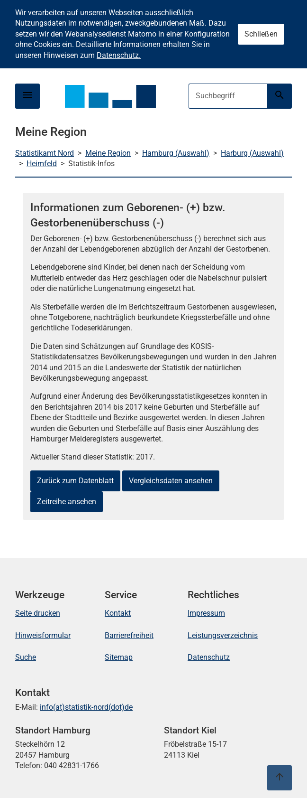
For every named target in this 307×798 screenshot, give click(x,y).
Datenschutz (209, 657)
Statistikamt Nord (44, 153)
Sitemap (119, 657)
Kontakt (118, 613)
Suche (25, 657)
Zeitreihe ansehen (66, 501)
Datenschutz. (119, 55)
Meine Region (108, 153)
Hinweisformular (43, 635)
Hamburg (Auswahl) (175, 153)
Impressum (206, 613)
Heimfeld (42, 163)
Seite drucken (37, 613)
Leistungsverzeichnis (223, 635)
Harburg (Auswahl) (252, 153)
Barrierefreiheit (129, 635)
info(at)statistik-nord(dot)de (86, 707)
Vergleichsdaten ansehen (171, 480)
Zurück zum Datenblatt (75, 480)
